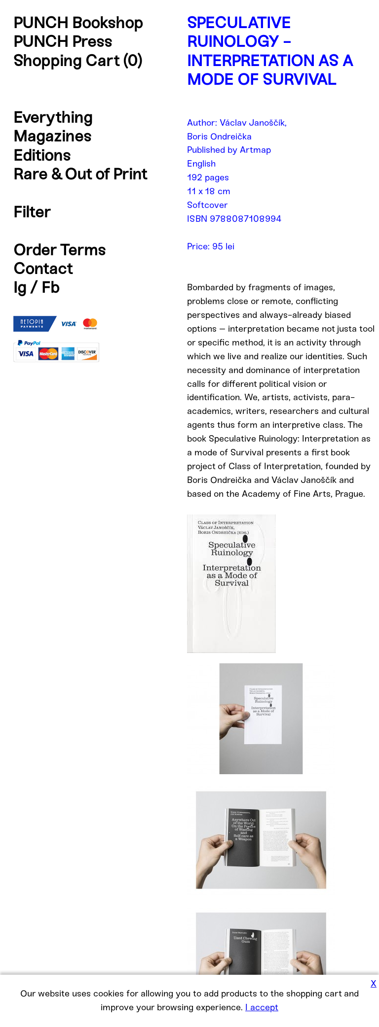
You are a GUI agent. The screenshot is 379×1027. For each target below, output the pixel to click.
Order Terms (59, 249)
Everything (52, 117)
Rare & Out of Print (80, 174)
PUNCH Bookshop (78, 22)
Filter (32, 212)
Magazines (52, 136)
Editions (42, 155)
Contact (43, 268)
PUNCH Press (62, 41)
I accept (261, 1007)
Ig (19, 287)
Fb (50, 287)
